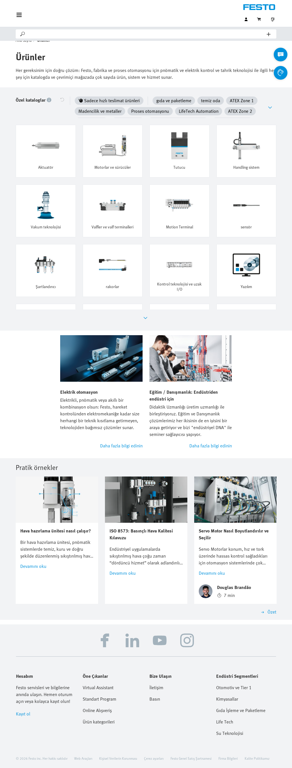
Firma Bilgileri (228, 744)
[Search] (146, 34)
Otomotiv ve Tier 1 (234, 673)
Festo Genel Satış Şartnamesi (191, 744)
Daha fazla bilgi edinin (121, 431)
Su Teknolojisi (229, 718)
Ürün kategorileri (99, 707)
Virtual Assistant (98, 673)
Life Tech (224, 707)
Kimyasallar (227, 684)
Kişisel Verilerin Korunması (118, 744)
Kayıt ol (23, 699)
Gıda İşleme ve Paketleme (240, 696)
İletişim (156, 673)
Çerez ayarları (154, 744)
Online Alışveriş (97, 696)
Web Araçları (83, 744)
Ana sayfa (24, 49)
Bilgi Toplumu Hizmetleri (172, 757)
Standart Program (99, 684)
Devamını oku (33, 551)
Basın (154, 684)
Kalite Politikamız (257, 744)
